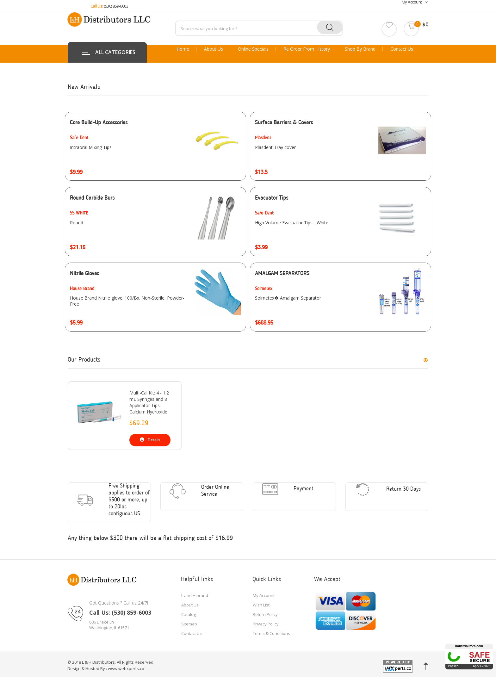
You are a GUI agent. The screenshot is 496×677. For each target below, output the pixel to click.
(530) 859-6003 (116, 6)
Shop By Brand (360, 49)
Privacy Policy (266, 621)
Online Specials (253, 49)
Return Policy (265, 611)
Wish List (261, 602)
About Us (213, 49)
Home (183, 49)
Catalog (188, 611)
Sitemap (189, 621)
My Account (264, 592)
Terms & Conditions (271, 630)
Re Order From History (306, 49)
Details (150, 440)
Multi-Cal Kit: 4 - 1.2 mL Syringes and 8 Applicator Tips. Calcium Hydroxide (149, 402)
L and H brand (194, 592)
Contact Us (401, 49)
